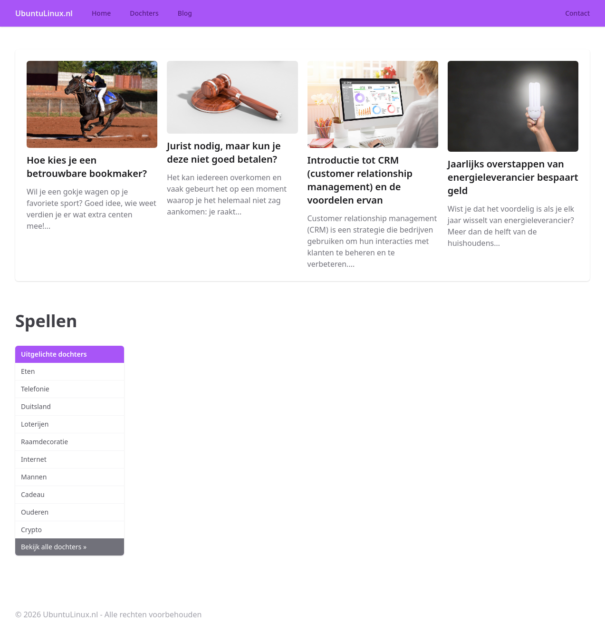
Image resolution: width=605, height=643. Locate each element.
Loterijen (34, 424)
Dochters (144, 13)
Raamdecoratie (44, 441)
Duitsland (36, 406)
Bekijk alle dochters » (53, 546)
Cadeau (33, 494)
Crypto (31, 529)
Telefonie (35, 388)
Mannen (34, 476)
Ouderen (34, 511)
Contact (577, 13)
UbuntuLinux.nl (44, 13)
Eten (28, 371)
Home (101, 13)
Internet (34, 459)
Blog (185, 13)
